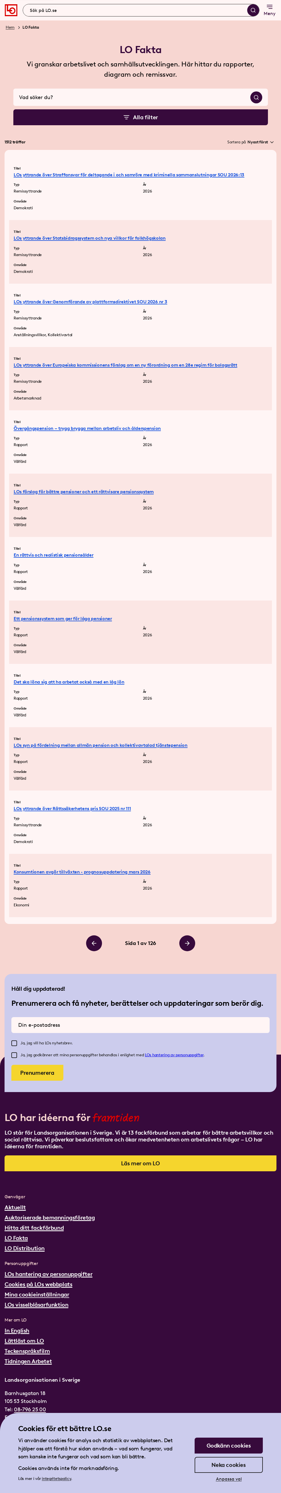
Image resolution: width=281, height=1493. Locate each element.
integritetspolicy (56, 1478)
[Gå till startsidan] (11, 10)
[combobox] (141, 10)
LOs (148, 1055)
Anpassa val (229, 1479)
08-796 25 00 (30, 1409)
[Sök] (253, 10)
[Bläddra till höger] (187, 943)
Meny (270, 9)
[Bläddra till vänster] (94, 943)
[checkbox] (14, 1043)
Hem (10, 27)
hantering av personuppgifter (177, 1055)
